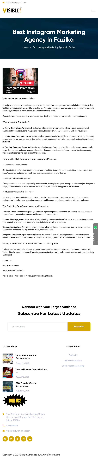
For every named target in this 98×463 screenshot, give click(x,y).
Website (73, 355)
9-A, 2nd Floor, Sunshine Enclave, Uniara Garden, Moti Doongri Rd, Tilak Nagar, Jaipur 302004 (25, 417)
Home (26, 47)
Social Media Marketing (73, 365)
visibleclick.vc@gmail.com (16, 2)
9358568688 (10, 425)
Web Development (73, 360)
